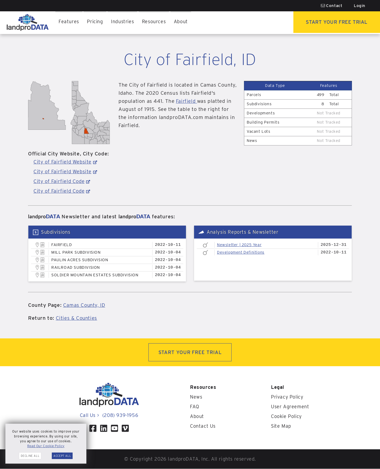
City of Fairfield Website (62, 162)
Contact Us (203, 426)
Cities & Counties (77, 318)
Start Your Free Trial (336, 22)
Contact (331, 5)
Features (69, 22)
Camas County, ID (85, 305)
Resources (155, 22)
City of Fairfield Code (59, 181)
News (196, 397)
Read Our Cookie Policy (46, 446)
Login (359, 5)
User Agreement (290, 407)
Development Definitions (241, 252)
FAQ (194, 407)
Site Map (281, 426)
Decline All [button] (30, 455)
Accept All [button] (62, 455)
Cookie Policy (287, 416)
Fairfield (187, 101)
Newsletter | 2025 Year (240, 244)
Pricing (95, 22)
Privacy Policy (287, 397)
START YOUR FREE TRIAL (190, 352)
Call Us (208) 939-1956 (108, 415)
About (182, 22)
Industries (123, 22)
